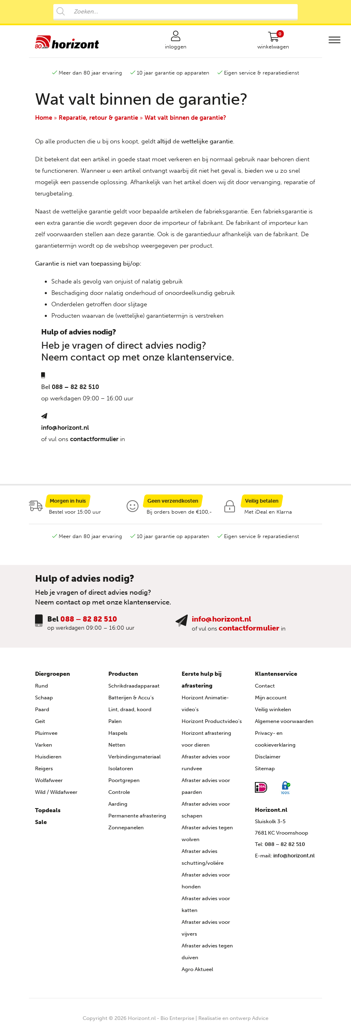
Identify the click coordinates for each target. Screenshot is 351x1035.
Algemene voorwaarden (284, 724)
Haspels (117, 736)
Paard (42, 712)
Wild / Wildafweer (56, 795)
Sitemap (265, 771)
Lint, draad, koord (129, 712)
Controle (119, 795)
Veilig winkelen (273, 712)
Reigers (44, 771)
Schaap (44, 700)
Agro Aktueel (197, 972)
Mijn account (271, 700)
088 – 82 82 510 (75, 389)
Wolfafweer (49, 783)
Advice (260, 1021)
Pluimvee (46, 736)
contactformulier (94, 441)
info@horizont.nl (65, 430)
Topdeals (48, 813)
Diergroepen (52, 676)
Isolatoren (120, 771)
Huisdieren (48, 759)
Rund (41, 689)
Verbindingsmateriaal (134, 759)
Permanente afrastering (137, 818)
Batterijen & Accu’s (131, 700)
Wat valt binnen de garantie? (185, 120)
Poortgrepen (124, 783)
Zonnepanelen (126, 830)
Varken (43, 748)
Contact (265, 689)
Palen (115, 724)
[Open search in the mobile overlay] (175, 12)
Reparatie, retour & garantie (98, 120)
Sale (41, 825)
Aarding (117, 807)
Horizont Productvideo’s (212, 724)
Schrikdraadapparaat (134, 689)
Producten (123, 676)
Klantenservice (276, 676)
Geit (40, 724)
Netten (116, 748)
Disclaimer (268, 759)
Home (43, 120)
